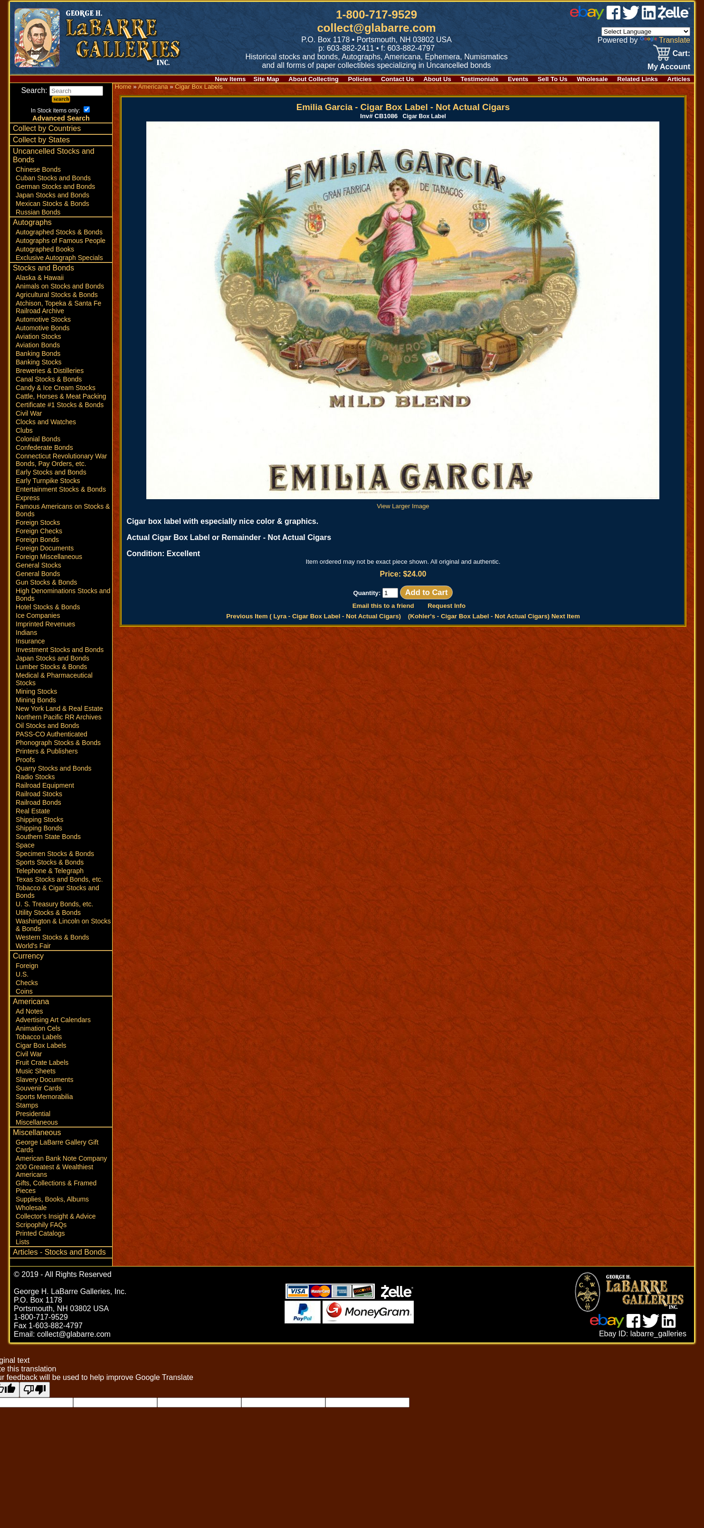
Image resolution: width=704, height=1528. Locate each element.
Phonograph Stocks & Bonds (58, 742)
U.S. (22, 974)
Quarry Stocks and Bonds (54, 768)
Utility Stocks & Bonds (48, 912)
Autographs (32, 222)
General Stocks (38, 565)
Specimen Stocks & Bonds (55, 853)
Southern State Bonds (48, 836)
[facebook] (613, 17)
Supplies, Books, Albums (52, 1199)
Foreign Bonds (37, 539)
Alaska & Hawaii (40, 277)
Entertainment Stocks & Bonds (61, 489)
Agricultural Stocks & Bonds (57, 294)
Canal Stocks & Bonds (49, 379)
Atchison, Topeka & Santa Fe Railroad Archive (58, 307)
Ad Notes (29, 1011)
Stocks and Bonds (43, 268)
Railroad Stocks (39, 794)
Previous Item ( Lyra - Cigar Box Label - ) (313, 616)
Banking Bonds (38, 353)
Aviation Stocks (38, 336)
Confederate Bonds (44, 447)
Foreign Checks (39, 531)
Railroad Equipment (45, 785)
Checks (27, 983)
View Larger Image (402, 502)
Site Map (266, 79)
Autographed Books (45, 249)
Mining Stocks (36, 691)
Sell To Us (553, 79)
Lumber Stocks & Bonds (51, 667)
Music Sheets (36, 1071)
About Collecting (313, 79)
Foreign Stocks (38, 522)
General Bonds (38, 574)
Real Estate (33, 811)
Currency (28, 956)
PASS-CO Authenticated (51, 734)
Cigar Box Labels (41, 1045)
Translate (665, 40)
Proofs (25, 760)
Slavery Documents (44, 1079)
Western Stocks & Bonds (52, 937)
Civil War (29, 413)
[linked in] (649, 17)
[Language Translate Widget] (645, 31)
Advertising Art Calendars (53, 1020)
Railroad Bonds (38, 802)
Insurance (30, 641)
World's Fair (33, 946)
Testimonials (480, 79)
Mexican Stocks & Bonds (52, 203)
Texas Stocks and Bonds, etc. (59, 879)
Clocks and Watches (46, 422)
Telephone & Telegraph (50, 871)
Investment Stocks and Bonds (60, 649)
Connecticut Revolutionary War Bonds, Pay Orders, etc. (61, 459)
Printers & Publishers (47, 751)
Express (28, 498)
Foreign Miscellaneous (49, 556)
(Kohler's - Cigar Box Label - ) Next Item (494, 616)
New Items (230, 79)
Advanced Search (61, 118)
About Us (437, 79)
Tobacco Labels (39, 1037)
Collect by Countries (47, 128)
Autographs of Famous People (60, 240)
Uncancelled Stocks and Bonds (54, 155)
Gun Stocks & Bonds (46, 582)
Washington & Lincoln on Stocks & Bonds (63, 924)
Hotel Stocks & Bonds (48, 607)
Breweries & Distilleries (50, 370)
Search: (62, 90)
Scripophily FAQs (41, 1225)
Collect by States (41, 140)
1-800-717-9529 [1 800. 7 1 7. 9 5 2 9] (376, 14)
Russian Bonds (38, 212)
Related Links (637, 79)
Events (518, 79)
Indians (26, 632)
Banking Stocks (39, 362)
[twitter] (630, 17)
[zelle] (674, 17)
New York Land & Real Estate (59, 708)
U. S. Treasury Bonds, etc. (54, 904)
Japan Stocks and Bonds (52, 195)
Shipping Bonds (39, 828)
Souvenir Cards (39, 1088)
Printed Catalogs (40, 1233)
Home (122, 86)
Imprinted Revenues (45, 624)
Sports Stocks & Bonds (50, 862)
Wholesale (592, 79)
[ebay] (587, 17)
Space (25, 845)
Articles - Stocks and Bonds (59, 1252)
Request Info (447, 605)
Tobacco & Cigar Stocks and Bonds (57, 891)
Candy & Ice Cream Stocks (55, 387)
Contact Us (397, 79)
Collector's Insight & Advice (55, 1216)
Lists (22, 1242)
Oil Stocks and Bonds (47, 725)
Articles (678, 79)
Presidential (33, 1114)
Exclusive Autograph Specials (59, 257)
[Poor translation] (34, 1390)
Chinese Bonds (38, 169)
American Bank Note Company (61, 1158)
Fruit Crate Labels (42, 1062)
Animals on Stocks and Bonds (60, 286)
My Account (668, 67)
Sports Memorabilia (44, 1096)
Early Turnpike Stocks (48, 480)
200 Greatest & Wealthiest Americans (54, 1170)
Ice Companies (38, 615)
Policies (360, 79)
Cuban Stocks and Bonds (53, 178)
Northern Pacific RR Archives (59, 717)
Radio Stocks (35, 777)
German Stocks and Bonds (55, 186)
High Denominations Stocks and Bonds (63, 594)
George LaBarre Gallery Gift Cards (57, 1146)
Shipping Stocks (39, 819)
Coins (24, 991)
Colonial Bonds (38, 439)
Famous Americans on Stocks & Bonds (63, 510)
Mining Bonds (36, 700)
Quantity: (375, 592)
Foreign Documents (45, 548)
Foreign (27, 965)
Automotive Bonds (43, 328)
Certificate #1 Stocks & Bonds (60, 405)
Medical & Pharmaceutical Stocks (54, 679)
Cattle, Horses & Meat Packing (61, 396)
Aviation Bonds (38, 345)
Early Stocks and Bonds (51, 472)
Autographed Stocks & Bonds (59, 232)
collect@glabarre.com (376, 27)
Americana (31, 1001)
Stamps (27, 1105)
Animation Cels (38, 1028)
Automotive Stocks (43, 319)
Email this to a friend (383, 605)
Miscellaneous (37, 1122)
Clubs (24, 430)
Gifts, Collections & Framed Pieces (56, 1186)
